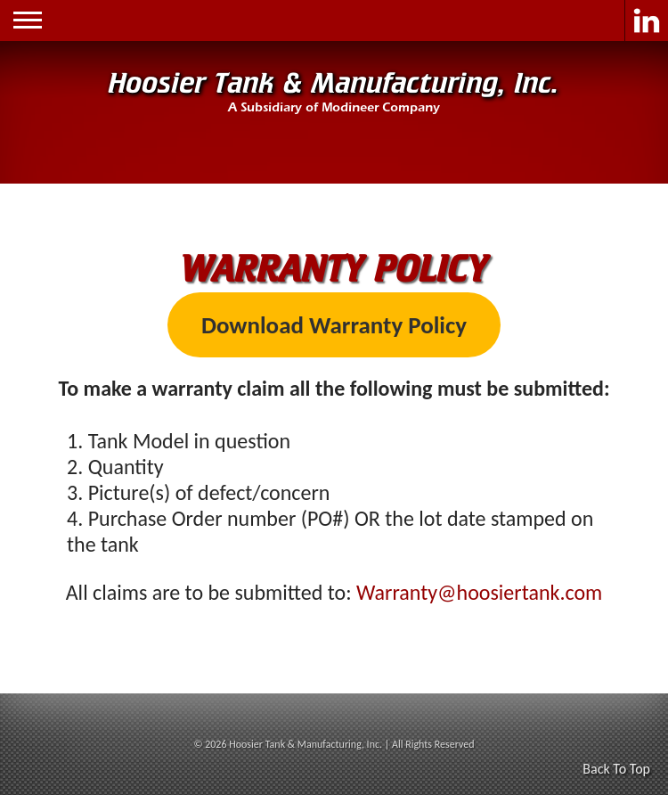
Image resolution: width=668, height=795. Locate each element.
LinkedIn (646, 20)
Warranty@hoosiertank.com (479, 592)
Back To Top (616, 768)
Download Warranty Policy (334, 325)
